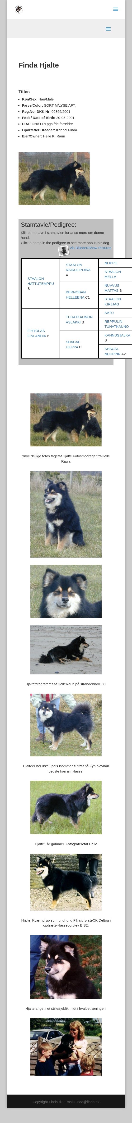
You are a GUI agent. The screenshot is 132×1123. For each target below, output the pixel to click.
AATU (109, 313)
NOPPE (110, 263)
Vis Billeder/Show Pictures (90, 248)
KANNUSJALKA (117, 335)
